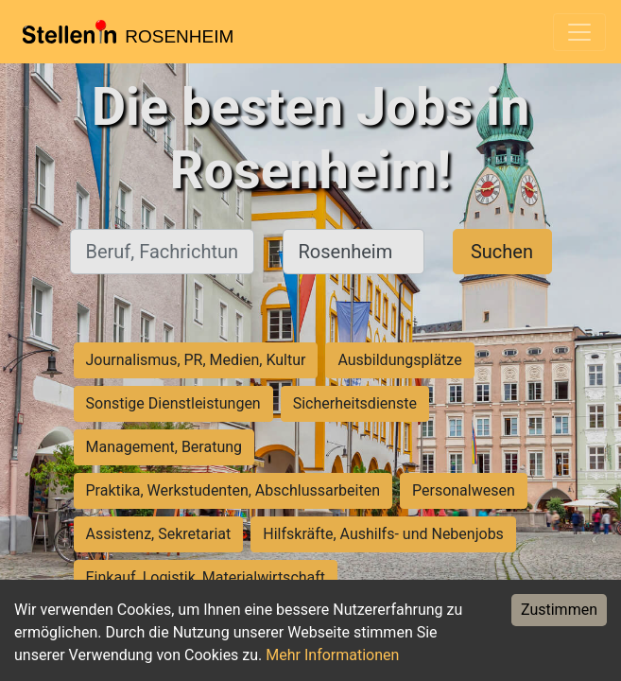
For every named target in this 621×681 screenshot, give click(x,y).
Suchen (502, 251)
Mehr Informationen (332, 655)
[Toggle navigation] (579, 32)
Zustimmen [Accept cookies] (559, 610)
